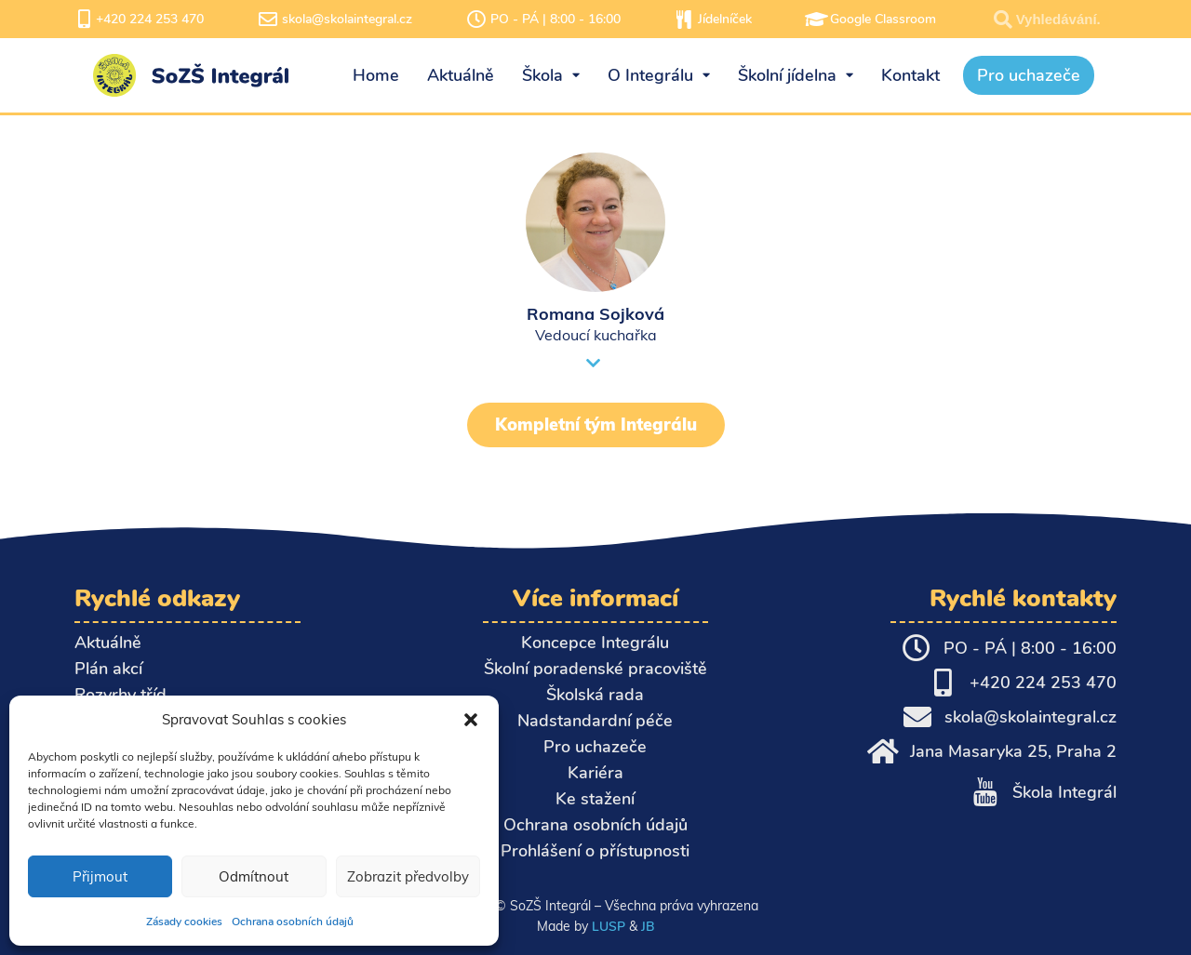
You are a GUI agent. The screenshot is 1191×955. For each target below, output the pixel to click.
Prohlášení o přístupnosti (595, 851)
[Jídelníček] (684, 19)
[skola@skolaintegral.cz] (268, 19)
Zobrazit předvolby (408, 876)
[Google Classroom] (816, 19)
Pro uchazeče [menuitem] (1028, 75)
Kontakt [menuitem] (910, 75)
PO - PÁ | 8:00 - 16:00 (555, 19)
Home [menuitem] (376, 75)
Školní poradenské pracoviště (595, 668)
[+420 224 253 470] (83, 19)
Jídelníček (725, 19)
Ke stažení (595, 799)
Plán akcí (108, 668)
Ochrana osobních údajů (293, 921)
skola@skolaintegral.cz (347, 19)
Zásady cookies (184, 921)
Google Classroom (883, 19)
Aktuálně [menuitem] (460, 75)
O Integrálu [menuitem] (659, 75)
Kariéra (595, 773)
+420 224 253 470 (150, 19)
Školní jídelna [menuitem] (795, 75)
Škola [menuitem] (551, 75)
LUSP (608, 926)
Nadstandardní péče (595, 721)
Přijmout (100, 876)
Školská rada (595, 694)
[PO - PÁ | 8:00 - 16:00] (476, 19)
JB (647, 926)
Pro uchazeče (595, 747)
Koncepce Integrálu (595, 642)
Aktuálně (107, 642)
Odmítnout (253, 876)
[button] (471, 719)
